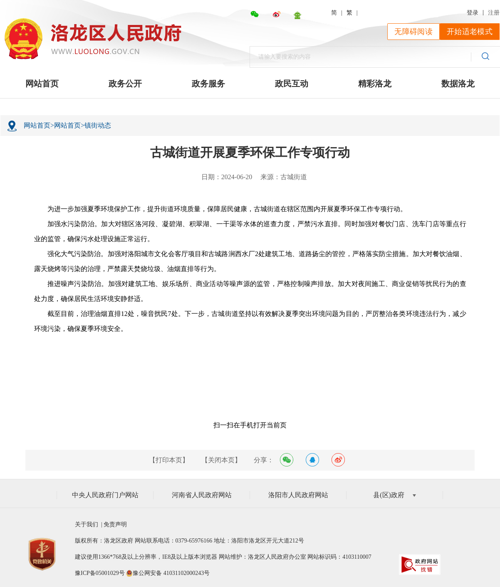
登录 (472, 13)
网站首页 (42, 83)
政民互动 (291, 83)
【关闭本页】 (221, 460)
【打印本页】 (169, 460)
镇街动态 (97, 125)
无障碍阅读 (413, 31)
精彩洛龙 (374, 83)
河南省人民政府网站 (202, 494)
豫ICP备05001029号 (100, 573)
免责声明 (114, 524)
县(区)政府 (394, 494)
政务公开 (125, 83)
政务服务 (208, 83)
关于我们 (88, 524)
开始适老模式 (470, 31)
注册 (494, 13)
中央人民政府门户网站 (105, 494)
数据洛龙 (458, 83)
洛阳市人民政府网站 (298, 494)
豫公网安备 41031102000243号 (171, 573)
